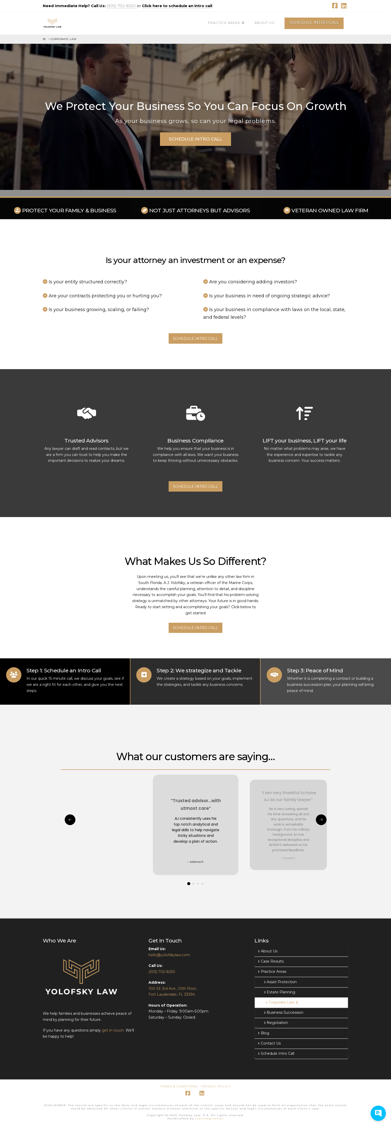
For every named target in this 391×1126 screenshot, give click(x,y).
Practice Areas (272, 971)
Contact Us (269, 1043)
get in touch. (114, 1030)
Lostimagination (209, 1118)
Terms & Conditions (179, 1086)
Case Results (271, 961)
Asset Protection (280, 982)
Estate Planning (279, 992)
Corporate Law (281, 1002)
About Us (267, 951)
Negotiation (276, 1022)
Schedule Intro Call (276, 1053)
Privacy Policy (216, 1086)
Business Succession (283, 1012)
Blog (263, 1033)
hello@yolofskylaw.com (169, 955)
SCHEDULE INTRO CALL (314, 22)
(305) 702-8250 (122, 5)
